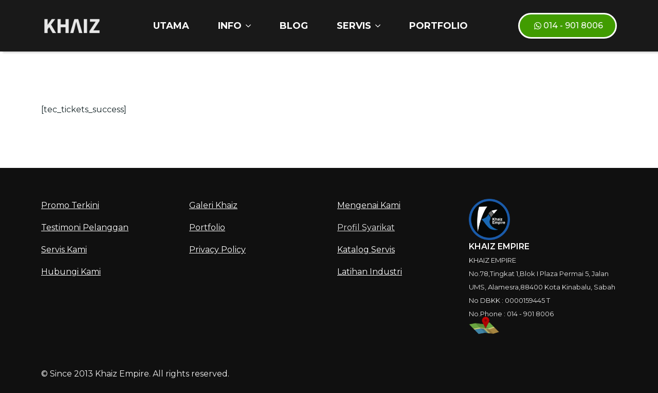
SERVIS (354, 25)
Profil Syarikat (366, 227)
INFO (230, 25)
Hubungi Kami (71, 272)
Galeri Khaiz (213, 205)
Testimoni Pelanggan (85, 227)
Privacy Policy (217, 249)
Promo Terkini (70, 205)
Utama (171, 25)
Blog (294, 25)
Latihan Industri (369, 272)
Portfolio (438, 25)
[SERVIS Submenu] (380, 26)
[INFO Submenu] (250, 26)
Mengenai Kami (368, 205)
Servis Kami (64, 249)
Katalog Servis (366, 249)
